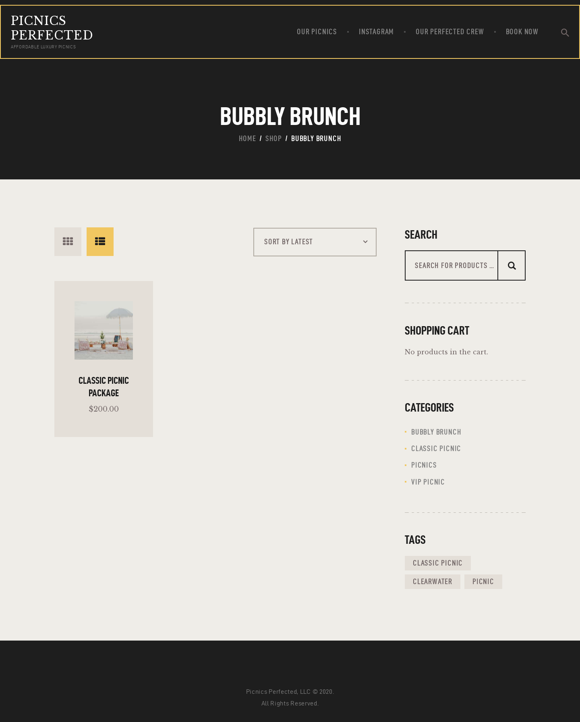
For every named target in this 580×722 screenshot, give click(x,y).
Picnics (424, 465)
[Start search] (565, 33)
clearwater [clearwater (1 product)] (432, 581)
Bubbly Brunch (436, 432)
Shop (273, 138)
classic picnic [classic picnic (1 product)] (438, 563)
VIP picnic (428, 482)
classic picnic (436, 448)
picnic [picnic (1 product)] (483, 581)
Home (247, 138)
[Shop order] (315, 242)
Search (511, 265)
